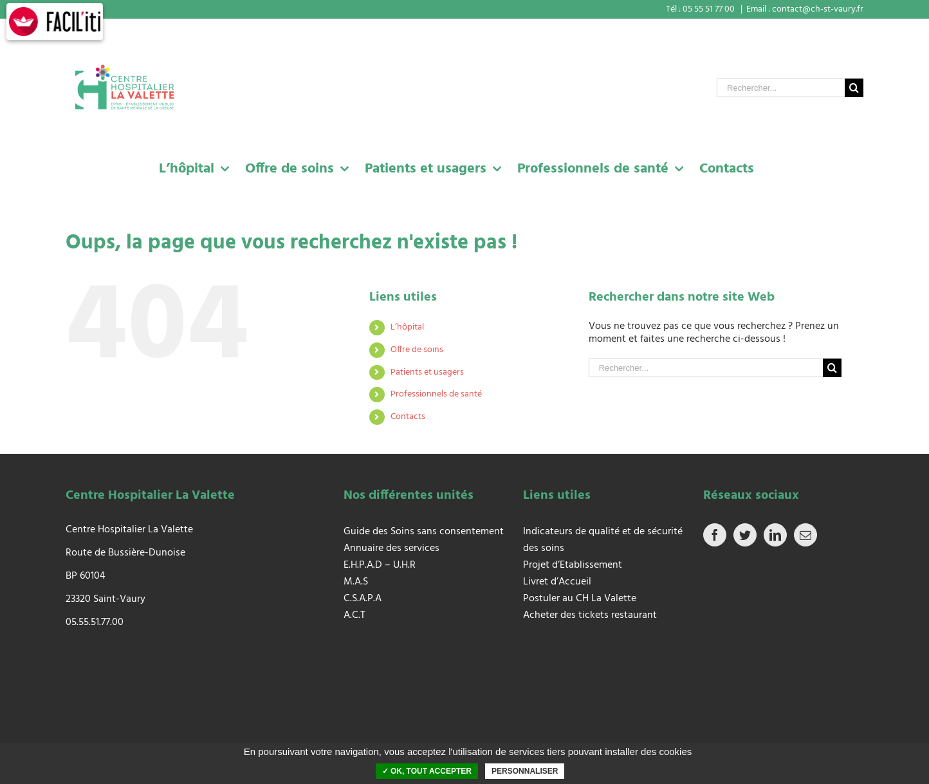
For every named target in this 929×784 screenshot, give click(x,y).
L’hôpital (407, 327)
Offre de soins (417, 349)
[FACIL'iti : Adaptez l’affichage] (54, 21)
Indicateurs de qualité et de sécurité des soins (603, 540)
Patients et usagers (427, 372)
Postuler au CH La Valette (581, 598)
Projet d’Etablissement (572, 565)
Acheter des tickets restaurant (590, 615)
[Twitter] (745, 534)
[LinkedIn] (775, 534)
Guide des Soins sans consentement (424, 531)
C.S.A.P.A (363, 598)
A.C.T (354, 615)
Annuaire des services (391, 548)
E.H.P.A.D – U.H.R (380, 565)
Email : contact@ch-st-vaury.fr (804, 9)
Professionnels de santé (436, 394)
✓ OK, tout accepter (427, 771)
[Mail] (805, 534)
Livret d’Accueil (557, 582)
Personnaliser (525, 771)
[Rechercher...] (781, 88)
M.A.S (356, 582)
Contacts (408, 416)
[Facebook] (714, 534)
